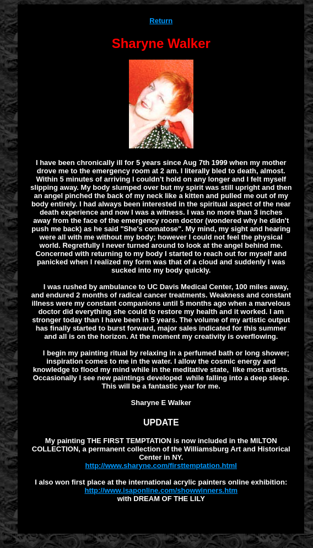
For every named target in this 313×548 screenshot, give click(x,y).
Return (160, 21)
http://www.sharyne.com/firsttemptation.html (161, 465)
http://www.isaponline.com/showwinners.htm (161, 490)
